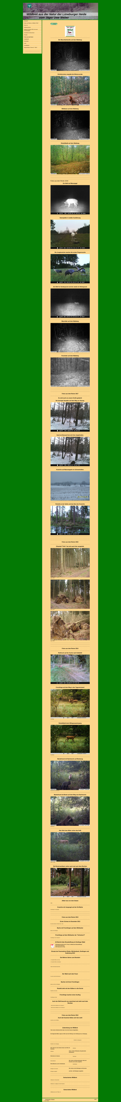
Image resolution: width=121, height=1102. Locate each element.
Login (95, 1099)
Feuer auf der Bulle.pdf (59, 945)
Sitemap (52, 1099)
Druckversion (47, 1099)
